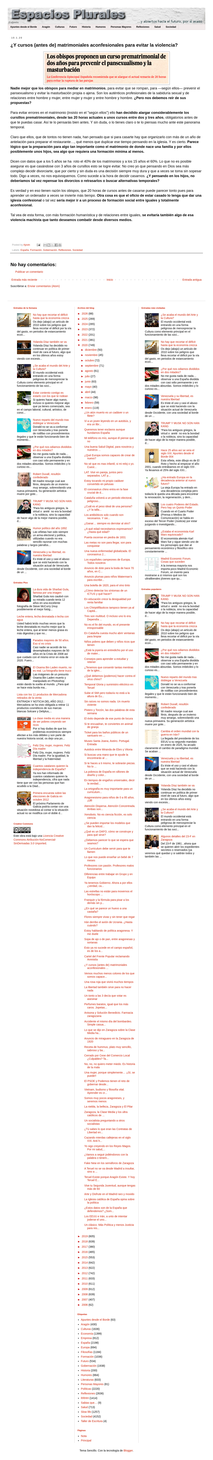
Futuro (73, 27)
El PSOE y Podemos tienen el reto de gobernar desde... (106, 1082)
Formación (36, 250)
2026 (85, 313)
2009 (85, 1289)
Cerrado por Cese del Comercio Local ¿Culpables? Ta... (107, 1057)
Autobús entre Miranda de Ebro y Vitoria (108, 749)
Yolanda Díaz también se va (50, 341)
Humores (101, 27)
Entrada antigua (192, 279)
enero (89, 407)
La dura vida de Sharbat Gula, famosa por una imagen (51, 591)
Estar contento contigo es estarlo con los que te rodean (50, 394)
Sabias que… (89, 1402)
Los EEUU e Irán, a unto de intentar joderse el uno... (105, 1218)
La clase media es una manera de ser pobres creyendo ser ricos (51, 721)
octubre (90, 360)
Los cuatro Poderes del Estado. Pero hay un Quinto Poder (180, 506)
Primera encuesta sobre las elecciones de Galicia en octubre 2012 (49, 796)
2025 (85, 318)
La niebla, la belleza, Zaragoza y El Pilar (108, 1106)
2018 (85, 1241)
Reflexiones (142, 27)
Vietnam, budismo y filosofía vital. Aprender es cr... (104, 1091)
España (25, 250)
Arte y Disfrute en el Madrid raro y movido (109, 1194)
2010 (85, 1283)
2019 (85, 1236)
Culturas (59, 27)
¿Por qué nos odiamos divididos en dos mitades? (52, 448)
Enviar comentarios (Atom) (44, 286)
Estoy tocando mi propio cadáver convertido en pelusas (104, 482)
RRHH (85, 1398)
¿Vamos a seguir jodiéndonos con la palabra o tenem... (106, 1156)
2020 (85, 345)
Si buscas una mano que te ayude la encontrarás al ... (106, 756)
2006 (85, 1304)
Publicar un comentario (29, 271)
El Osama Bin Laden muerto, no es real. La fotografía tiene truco (52, 669)
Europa (85, 1347)
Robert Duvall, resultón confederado (46, 475)
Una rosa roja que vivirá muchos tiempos (108, 981)
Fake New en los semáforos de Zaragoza (109, 1163)
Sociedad (171, 27)
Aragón (46, 27)
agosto (89, 370)
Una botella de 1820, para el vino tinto (107, 585)
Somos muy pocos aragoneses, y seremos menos (104, 1100)
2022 (85, 334)
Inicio (110, 279)
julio (88, 376)
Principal (86, 1440)
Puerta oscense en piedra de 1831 (105, 537)
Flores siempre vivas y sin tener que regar (109, 916)
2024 (85, 324)
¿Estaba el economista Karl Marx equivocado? (177, 533)
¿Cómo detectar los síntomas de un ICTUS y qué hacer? (105, 592)
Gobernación (50, 250)
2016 (85, 1251)
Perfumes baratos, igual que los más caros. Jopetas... (106, 1006)
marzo (89, 397)
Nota (84, 1436)
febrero (89, 402)
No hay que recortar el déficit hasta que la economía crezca (51, 316)
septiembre (92, 365)
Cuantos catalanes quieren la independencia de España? (50, 767)
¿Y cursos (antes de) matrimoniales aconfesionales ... (105, 966)
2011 (85, 1278)
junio (88, 381)
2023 (85, 329)
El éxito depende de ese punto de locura (108, 718)
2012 (85, 1273)
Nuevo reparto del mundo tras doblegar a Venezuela (51, 421)
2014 (85, 1262)
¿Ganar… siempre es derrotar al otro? (107, 523)
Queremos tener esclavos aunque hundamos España (104, 431)
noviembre (91, 355)
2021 (85, 339)
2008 (85, 1294)
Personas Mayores (121, 27)
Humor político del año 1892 (50, 528)
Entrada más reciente (24, 279)
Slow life (86, 1411)
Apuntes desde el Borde (23, 27)
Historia (86, 27)
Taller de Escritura (92, 1421)
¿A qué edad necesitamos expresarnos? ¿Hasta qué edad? (108, 530)
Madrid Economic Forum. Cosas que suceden (176, 560)
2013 (85, 1267)
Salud (157, 27)
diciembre (91, 349)
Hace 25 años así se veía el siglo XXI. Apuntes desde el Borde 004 (177, 453)
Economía (87, 1333)
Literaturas (87, 1379)
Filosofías (87, 1352)
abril (88, 392)
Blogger (128, 1450)
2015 (85, 1257)
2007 (85, 1299)
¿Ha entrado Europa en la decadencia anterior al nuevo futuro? (178, 480)
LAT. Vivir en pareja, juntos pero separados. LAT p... (103, 474)
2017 (85, 1246)
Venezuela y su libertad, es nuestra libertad (49, 553)
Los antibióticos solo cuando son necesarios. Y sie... (103, 516)
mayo (88, 386)
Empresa (86, 1338)
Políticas (86, 1388)
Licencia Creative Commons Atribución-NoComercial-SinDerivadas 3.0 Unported (39, 839)
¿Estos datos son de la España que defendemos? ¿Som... (105, 1209)
